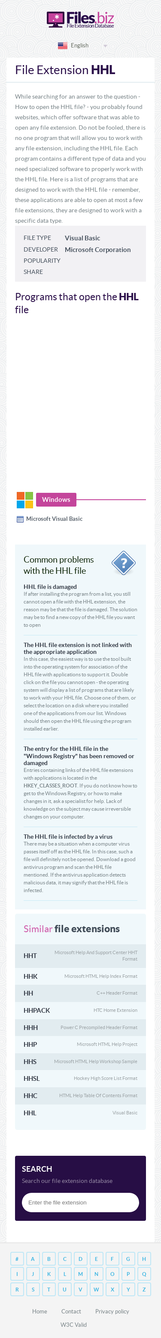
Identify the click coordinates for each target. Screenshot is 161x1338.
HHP (30, 1044)
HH (28, 993)
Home (39, 1311)
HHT (30, 955)
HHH (31, 1027)
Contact (71, 1311)
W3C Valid (74, 1325)
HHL (30, 1113)
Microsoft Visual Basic (54, 519)
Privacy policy (112, 1311)
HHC (30, 1095)
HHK (30, 976)
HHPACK (37, 1010)
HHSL (32, 1078)
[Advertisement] (80, 408)
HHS (30, 1061)
